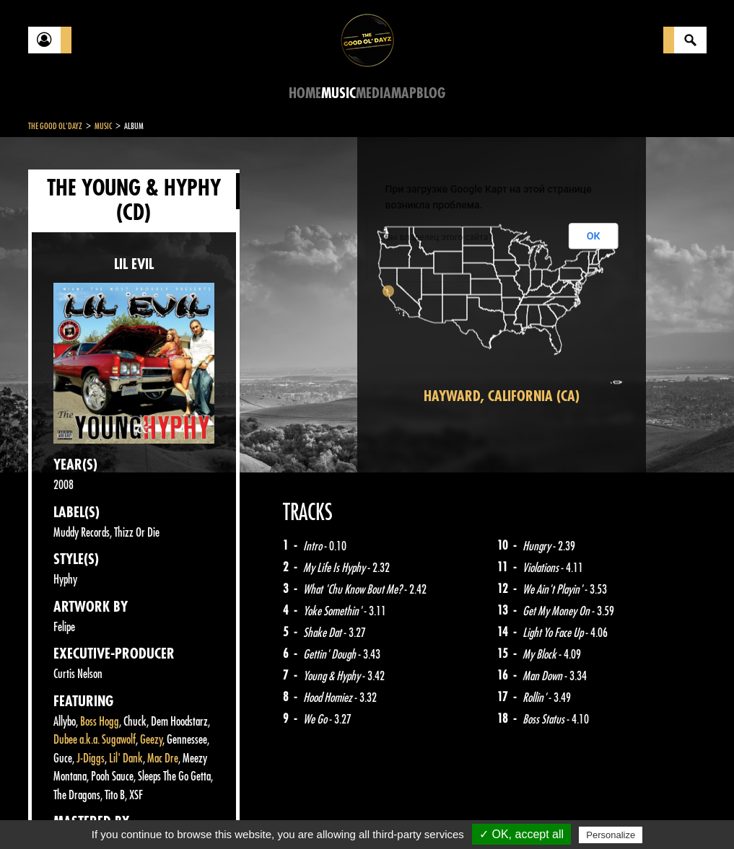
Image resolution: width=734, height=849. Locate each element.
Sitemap (266, 812)
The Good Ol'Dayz (55, 126)
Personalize (610, 835)
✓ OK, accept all (521, 834)
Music (338, 93)
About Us (209, 812)
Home (305, 93)
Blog (430, 93)
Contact (64, 811)
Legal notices (141, 812)
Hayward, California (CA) (502, 396)
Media (373, 93)
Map (403, 93)
